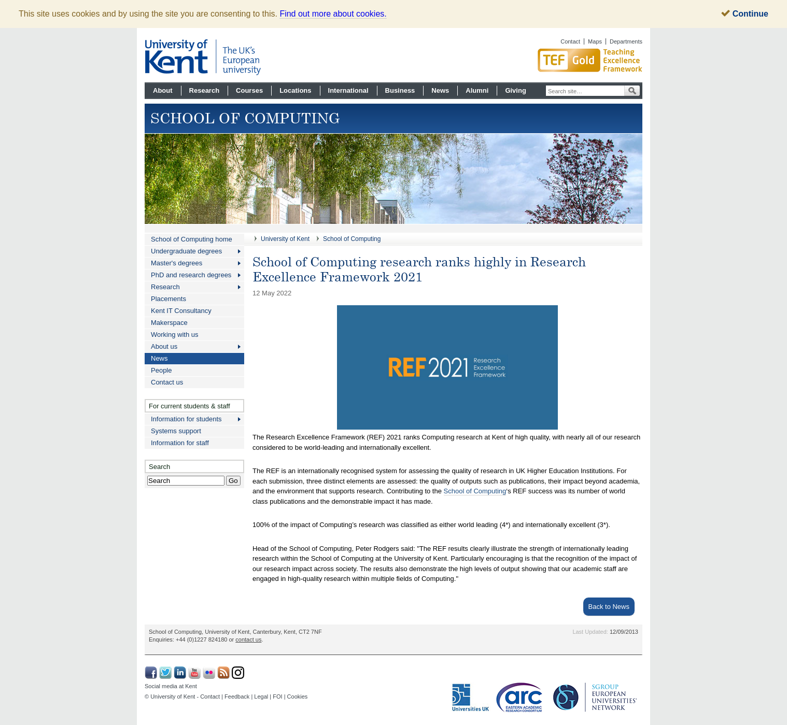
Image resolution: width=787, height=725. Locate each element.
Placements (168, 299)
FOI (277, 696)
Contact (570, 41)
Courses (249, 90)
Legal (261, 696)
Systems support (176, 431)
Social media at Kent (171, 686)
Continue (744, 13)
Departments (626, 41)
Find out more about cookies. (332, 13)
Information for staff (180, 443)
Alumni (477, 90)
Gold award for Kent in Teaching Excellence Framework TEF (551, 60)
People (161, 370)
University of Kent (285, 239)
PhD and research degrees (191, 275)
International (348, 90)
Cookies (297, 696)
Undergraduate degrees (186, 251)
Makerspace (169, 322)
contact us (248, 639)
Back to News (608, 606)
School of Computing (352, 239)
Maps (595, 41)
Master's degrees (176, 263)
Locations (295, 90)
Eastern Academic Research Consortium (522, 698)
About (163, 90)
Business (400, 90)
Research (204, 90)
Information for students (186, 419)
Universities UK (471, 698)
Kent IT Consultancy (181, 311)
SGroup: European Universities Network (595, 697)
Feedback (236, 696)
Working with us (175, 334)
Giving (515, 90)
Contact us (167, 382)
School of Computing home (191, 239)
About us (164, 346)
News (440, 90)
